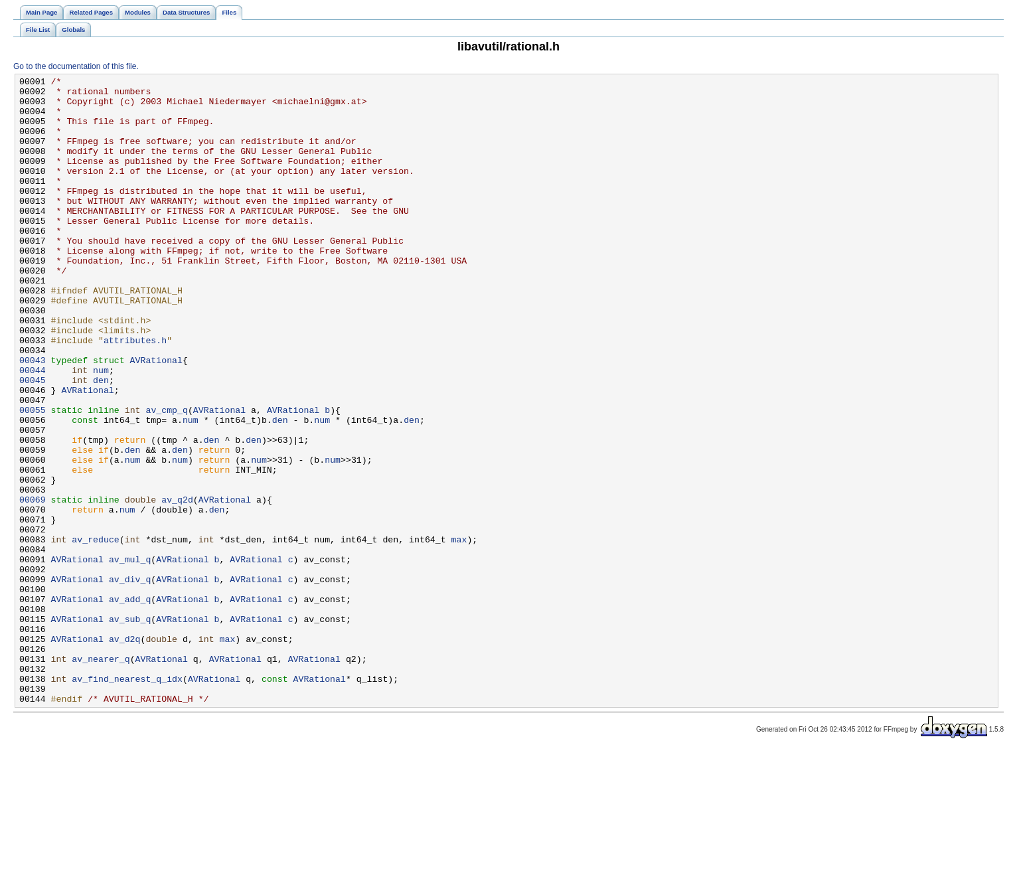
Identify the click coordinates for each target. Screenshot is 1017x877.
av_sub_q (130, 728)
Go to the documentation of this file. (76, 66)
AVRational (156, 418)
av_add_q (130, 704)
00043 (32, 418)
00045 (32, 441)
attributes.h (135, 394)
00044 (32, 430)
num (101, 430)
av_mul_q (130, 657)
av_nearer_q (100, 776)
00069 (32, 585)
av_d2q (125, 752)
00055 (32, 477)
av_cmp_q (166, 477)
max (459, 633)
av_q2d (177, 585)
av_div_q (130, 680)
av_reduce (95, 633)
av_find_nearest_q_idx (127, 800)
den (101, 441)
